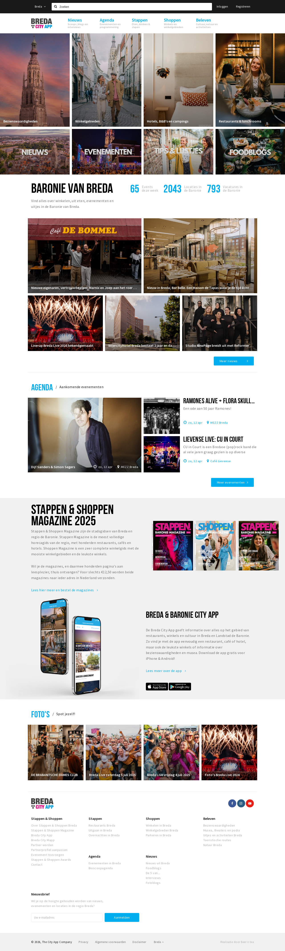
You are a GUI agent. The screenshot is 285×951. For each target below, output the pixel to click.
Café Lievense (220, 461)
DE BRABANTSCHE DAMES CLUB (54, 774)
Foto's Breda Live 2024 (222, 774)
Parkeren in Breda (158, 835)
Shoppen (153, 818)
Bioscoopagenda (101, 868)
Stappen (95, 818)
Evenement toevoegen (47, 855)
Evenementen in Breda (105, 863)
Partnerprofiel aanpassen (49, 850)
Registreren (243, 6)
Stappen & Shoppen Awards (51, 860)
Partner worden (42, 845)
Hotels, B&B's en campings (167, 121)
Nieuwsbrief (40, 894)
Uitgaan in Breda (100, 830)
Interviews (153, 878)
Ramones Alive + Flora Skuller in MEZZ (229, 400)
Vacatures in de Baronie (233, 188)
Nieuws (151, 856)
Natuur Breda (212, 845)
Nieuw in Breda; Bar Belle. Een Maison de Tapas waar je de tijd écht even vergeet (200, 287)
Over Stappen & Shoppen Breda (54, 825)
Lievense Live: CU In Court (213, 439)
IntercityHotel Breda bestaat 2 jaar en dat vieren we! (142, 345)
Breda (40, 6)
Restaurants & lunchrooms (240, 121)
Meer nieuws (229, 361)
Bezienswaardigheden (20, 121)
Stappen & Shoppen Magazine (52, 830)
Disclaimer (139, 942)
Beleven (209, 818)
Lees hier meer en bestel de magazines (64, 590)
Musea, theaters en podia (221, 830)
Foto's (40, 714)
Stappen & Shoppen (46, 818)
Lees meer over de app (166, 670)
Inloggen (222, 6)
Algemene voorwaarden (110, 942)
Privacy (83, 942)
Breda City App (42, 835)
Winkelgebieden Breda (162, 830)
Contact (36, 865)
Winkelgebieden (87, 121)
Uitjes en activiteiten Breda (222, 835)
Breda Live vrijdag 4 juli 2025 (168, 774)
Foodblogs (153, 868)
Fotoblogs (153, 883)
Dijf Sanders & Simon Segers (53, 467)
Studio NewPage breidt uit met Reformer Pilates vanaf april (219, 345)
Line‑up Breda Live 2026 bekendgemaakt (62, 345)
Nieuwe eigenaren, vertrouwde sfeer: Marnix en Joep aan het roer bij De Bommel (84, 287)
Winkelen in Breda (158, 825)
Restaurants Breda (102, 825)
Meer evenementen (231, 482)
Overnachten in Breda (104, 835)
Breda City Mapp (43, 840)
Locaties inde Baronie (193, 188)
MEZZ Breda (129, 467)
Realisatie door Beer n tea (237, 942)
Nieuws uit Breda (158, 863)
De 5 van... (153, 873)
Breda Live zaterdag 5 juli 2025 (112, 774)
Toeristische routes (217, 840)
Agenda (42, 387)
